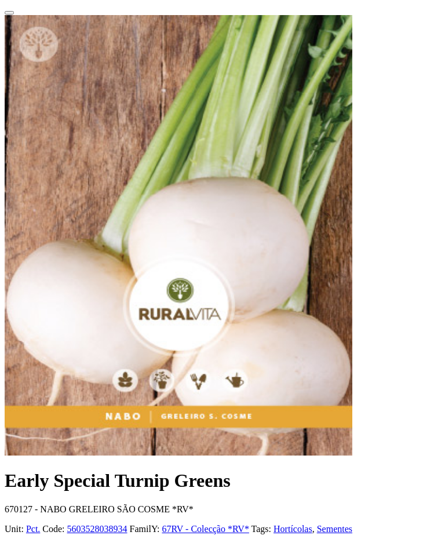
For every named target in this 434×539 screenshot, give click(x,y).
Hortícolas (292, 529)
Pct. (33, 529)
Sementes (334, 529)
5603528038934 (97, 529)
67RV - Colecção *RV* (205, 529)
